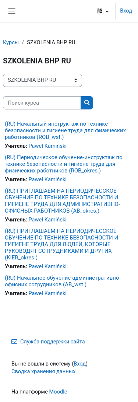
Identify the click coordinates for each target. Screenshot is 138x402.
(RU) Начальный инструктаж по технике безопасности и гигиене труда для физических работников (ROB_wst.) (65, 130)
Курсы (11, 42)
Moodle (58, 391)
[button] (103, 11)
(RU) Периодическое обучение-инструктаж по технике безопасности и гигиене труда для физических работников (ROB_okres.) (64, 164)
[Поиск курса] (42, 102)
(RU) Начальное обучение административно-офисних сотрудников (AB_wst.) (63, 281)
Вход (126, 10)
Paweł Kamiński (47, 146)
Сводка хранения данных (43, 371)
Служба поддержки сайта (48, 341)
